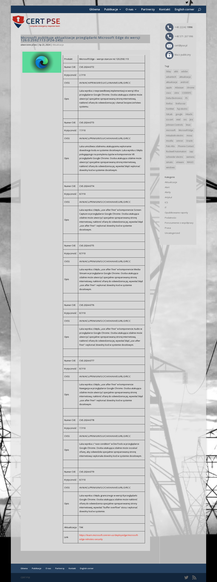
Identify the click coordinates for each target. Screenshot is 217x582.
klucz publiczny (178, 54)
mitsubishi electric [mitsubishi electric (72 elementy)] (174, 135)
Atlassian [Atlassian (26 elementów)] (179, 87)
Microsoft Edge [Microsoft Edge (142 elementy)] (186, 130)
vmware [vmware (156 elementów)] (180, 162)
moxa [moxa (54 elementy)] (189, 135)
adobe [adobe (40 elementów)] (184, 71)
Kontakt (164, 9)
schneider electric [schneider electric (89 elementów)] (174, 156)
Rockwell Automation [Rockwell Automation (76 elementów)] (176, 151)
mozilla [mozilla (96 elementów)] (169, 140)
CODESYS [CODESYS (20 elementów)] (186, 92)
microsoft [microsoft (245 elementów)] (170, 130)
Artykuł (168, 197)
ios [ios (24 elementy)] (185, 119)
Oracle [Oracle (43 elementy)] (189, 140)
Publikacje (111, 9)
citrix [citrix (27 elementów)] (176, 92)
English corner (184, 9)
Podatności (170, 217)
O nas (129, 9)
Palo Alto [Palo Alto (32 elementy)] (170, 146)
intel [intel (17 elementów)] (178, 119)
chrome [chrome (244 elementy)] (190, 87)
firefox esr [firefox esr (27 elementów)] (180, 103)
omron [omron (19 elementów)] (179, 140)
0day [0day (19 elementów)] (168, 71)
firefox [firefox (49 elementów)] (169, 103)
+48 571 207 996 (179, 36)
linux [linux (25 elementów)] (188, 124)
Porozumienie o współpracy (179, 222)
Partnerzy (148, 9)
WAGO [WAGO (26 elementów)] (190, 162)
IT (165, 207)
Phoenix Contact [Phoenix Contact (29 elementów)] (186, 146)
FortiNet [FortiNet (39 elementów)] (170, 108)
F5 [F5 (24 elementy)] (186, 98)
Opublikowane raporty (176, 212)
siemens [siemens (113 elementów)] (190, 156)
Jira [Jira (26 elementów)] (191, 119)
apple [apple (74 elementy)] (169, 87)
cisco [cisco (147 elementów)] (168, 92)
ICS (166, 202)
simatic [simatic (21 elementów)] (169, 162)
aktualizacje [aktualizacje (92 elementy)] (171, 82)
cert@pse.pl (176, 45)
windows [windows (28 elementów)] (170, 167)
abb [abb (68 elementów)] (176, 71)
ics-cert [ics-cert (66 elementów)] (169, 119)
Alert (167, 187)
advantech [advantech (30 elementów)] (171, 76)
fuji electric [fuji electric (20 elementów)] (182, 108)
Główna (94, 9)
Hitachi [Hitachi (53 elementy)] (189, 114)
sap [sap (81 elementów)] (191, 151)
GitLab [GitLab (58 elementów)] (169, 114)
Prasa (168, 227)
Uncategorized (172, 232)
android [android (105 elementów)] (184, 82)
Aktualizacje (58, 44)
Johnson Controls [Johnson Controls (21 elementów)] (174, 124)
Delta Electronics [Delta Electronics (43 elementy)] (174, 98)
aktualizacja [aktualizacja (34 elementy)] (185, 76)
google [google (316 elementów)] (179, 114)
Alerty (168, 192)
